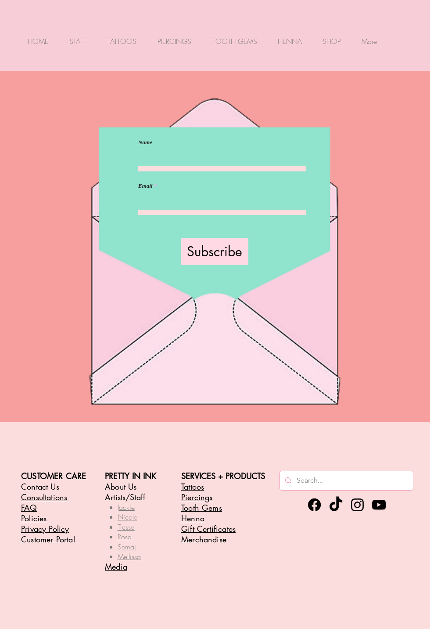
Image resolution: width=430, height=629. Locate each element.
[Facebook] (314, 504)
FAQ (29, 507)
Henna (192, 518)
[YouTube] (378, 504)
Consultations (44, 497)
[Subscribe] (214, 251)
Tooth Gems (201, 507)
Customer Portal (48, 539)
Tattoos (192, 486)
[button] (78, 37)
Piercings (197, 497)
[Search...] (345, 480)
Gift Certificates (208, 529)
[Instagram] (357, 504)
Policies (34, 518)
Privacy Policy (45, 529)
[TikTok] (335, 504)
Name (145, 142)
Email (145, 186)
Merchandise (203, 539)
